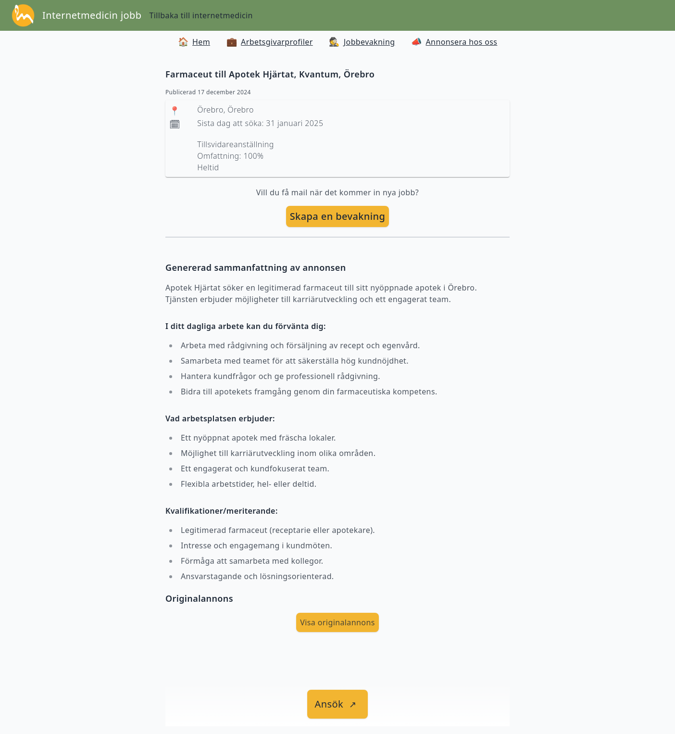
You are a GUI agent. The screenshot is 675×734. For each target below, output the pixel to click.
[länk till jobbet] (337, 704)
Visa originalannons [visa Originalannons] (337, 622)
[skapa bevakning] (337, 216)
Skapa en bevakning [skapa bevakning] (338, 216)
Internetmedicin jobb (91, 15)
